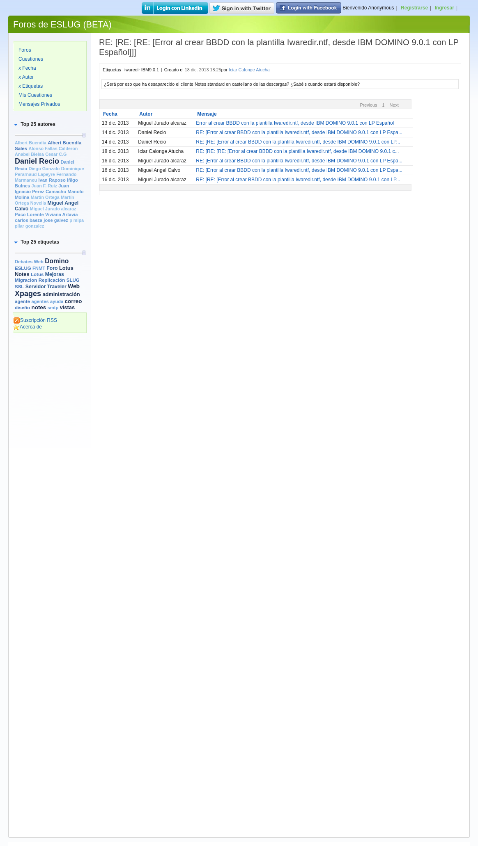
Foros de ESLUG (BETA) (62, 24)
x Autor (26, 77)
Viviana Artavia (61, 214)
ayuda (56, 301)
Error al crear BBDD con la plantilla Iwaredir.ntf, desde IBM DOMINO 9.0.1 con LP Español (295, 123)
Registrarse (414, 8)
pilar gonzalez (29, 225)
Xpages (28, 294)
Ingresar (444, 8)
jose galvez (56, 220)
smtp (53, 307)
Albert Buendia (30, 142)
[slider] (84, 135)
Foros (24, 50)
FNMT (38, 268)
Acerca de (27, 327)
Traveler (57, 287)
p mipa (76, 220)
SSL (19, 286)
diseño (22, 307)
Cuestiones (30, 59)
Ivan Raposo (51, 180)
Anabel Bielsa (29, 154)
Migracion (26, 280)
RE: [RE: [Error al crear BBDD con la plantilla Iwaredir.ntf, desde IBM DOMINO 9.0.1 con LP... (298, 142)
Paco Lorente (29, 214)
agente (22, 301)
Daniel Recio (37, 161)
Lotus (37, 274)
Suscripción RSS (35, 320)
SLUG (73, 280)
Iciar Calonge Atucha (249, 69)
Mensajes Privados (39, 104)
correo (73, 301)
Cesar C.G (56, 154)
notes (38, 307)
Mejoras (54, 274)
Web (74, 286)
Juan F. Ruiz (44, 185)
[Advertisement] (50, 462)
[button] (34, 124)
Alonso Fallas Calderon (53, 148)
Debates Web (29, 261)
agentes (39, 301)
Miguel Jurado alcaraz (53, 208)
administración (61, 294)
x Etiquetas (30, 86)
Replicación (52, 280)
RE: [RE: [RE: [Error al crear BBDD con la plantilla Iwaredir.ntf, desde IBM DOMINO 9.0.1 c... (297, 151)
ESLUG (23, 268)
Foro (51, 268)
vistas (67, 307)
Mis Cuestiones (35, 95)
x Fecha (27, 68)
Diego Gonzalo (44, 168)
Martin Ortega (45, 197)
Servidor (35, 287)
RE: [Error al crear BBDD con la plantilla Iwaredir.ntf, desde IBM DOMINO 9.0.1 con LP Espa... (299, 132)
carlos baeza (28, 220)
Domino (57, 261)
